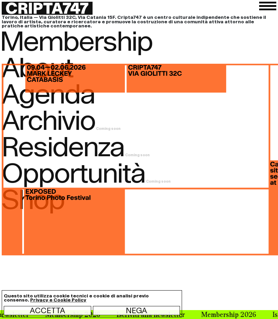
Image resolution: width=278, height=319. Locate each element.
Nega (136, 310)
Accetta (47, 310)
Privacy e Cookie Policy (58, 300)
